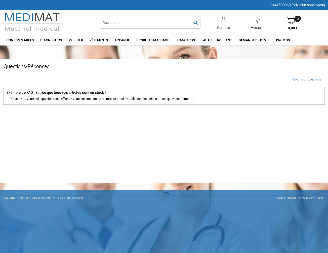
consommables (20, 40)
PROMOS (283, 40)
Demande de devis (254, 40)
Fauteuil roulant (216, 40)
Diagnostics (51, 40)
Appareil (122, 40)
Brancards (185, 40)
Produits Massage (152, 40)
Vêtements (99, 40)
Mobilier (75, 40)
